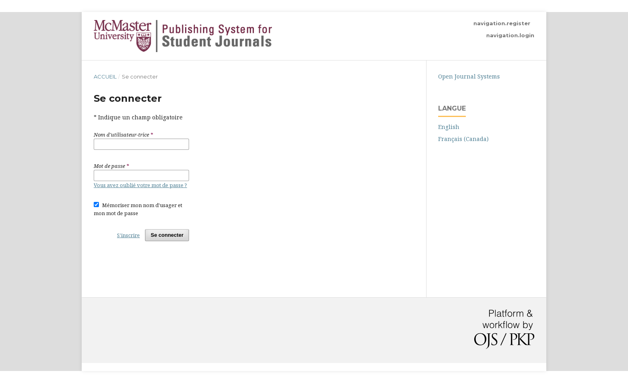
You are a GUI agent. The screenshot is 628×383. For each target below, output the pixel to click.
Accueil (105, 76)
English (448, 127)
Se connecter (167, 235)
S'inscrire (128, 235)
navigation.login (510, 35)
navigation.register (501, 23)
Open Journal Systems (469, 76)
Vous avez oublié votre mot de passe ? (140, 185)
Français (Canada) (463, 139)
